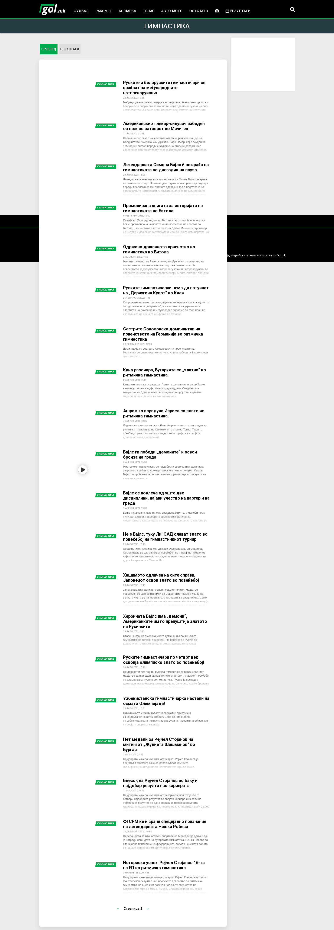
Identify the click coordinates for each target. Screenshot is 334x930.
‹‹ (118, 909)
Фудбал (81, 11)
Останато (198, 11)
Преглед (49, 49)
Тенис (148, 11)
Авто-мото (172, 11)
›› (148, 909)
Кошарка (127, 11)
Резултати (238, 11)
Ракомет (103, 11)
